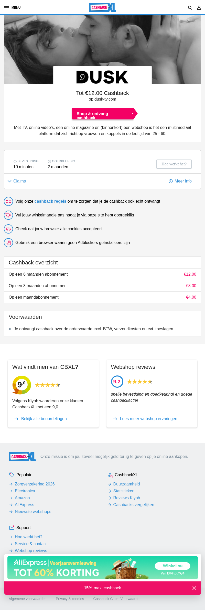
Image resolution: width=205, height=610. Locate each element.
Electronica (25, 491)
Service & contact (31, 544)
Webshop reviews (31, 550)
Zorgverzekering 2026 (35, 484)
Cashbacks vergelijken (133, 505)
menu (12, 7)
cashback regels (51, 201)
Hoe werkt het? (28, 537)
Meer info (183, 181)
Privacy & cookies (70, 599)
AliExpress (24, 505)
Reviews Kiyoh (126, 498)
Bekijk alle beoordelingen (44, 419)
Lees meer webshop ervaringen (148, 419)
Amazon (22, 498)
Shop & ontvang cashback (92, 115)
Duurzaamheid (126, 484)
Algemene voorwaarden (28, 599)
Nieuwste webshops (33, 511)
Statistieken (124, 491)
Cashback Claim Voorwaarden (117, 599)
